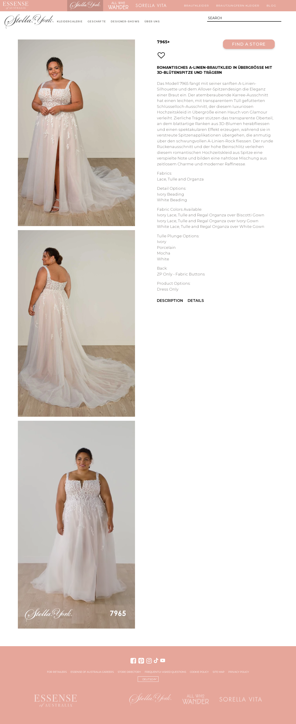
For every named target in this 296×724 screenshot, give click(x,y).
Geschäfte (97, 21)
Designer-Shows (125, 21)
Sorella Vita (151, 5)
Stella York (85, 5)
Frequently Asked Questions (165, 671)
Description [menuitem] (170, 300)
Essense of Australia (15, 5)
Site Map (219, 671)
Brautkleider (196, 5)
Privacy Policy (238, 671)
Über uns (152, 21)
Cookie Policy (199, 671)
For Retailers (57, 671)
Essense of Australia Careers (92, 671)
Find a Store (249, 44)
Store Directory (129, 671)
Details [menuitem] (196, 300)
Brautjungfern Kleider (237, 5)
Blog (271, 5)
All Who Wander (118, 5)
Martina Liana (49, 5)
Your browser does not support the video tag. (76, 525)
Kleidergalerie (70, 21)
